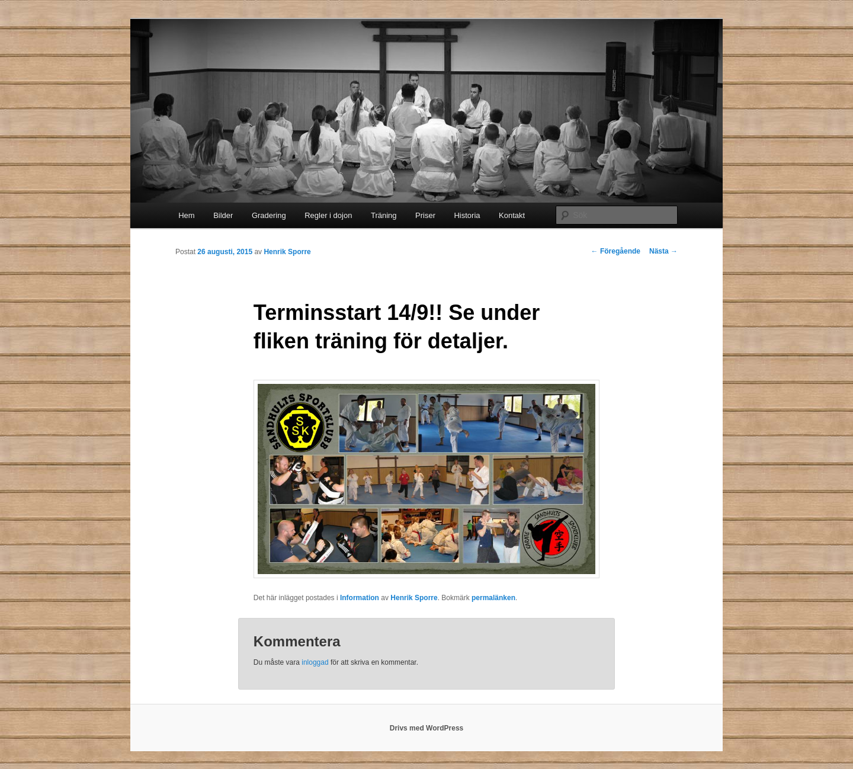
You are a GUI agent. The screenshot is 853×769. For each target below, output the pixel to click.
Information (359, 598)
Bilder (223, 215)
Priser (425, 215)
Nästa (663, 251)
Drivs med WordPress (427, 728)
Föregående (615, 251)
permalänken (493, 598)
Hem (186, 215)
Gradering (269, 215)
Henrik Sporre (287, 252)
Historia (467, 215)
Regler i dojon (328, 215)
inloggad (315, 662)
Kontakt (512, 215)
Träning (384, 215)
